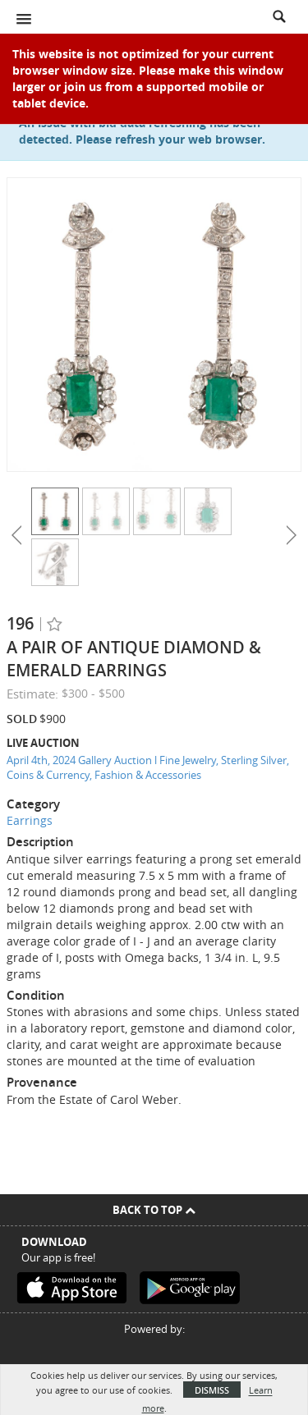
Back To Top (154, 1209)
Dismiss (212, 1390)
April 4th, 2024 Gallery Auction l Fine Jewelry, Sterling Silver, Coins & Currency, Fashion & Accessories (148, 768)
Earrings (30, 820)
